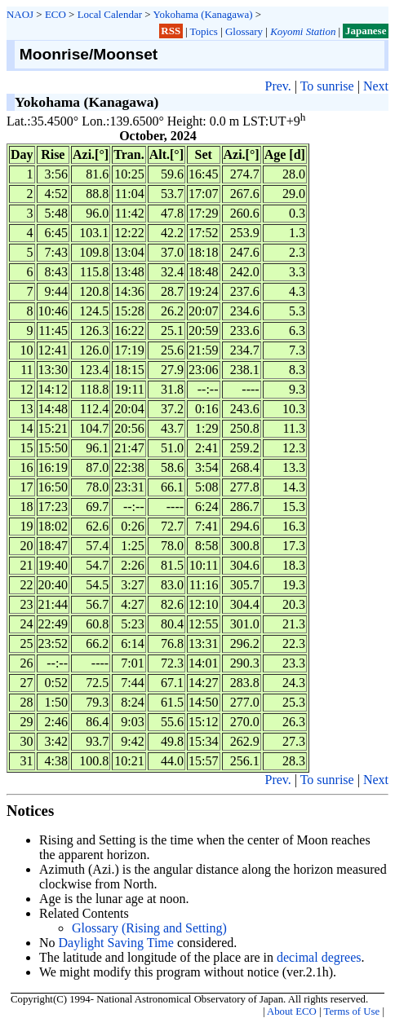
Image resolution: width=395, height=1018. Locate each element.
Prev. (277, 86)
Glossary (244, 31)
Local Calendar (110, 14)
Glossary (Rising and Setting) (149, 928)
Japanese (365, 31)
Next (375, 86)
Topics (204, 31)
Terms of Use (351, 1011)
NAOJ (20, 14)
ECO (55, 14)
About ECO (292, 1011)
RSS (170, 31)
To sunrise (327, 86)
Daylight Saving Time (116, 943)
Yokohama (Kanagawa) (202, 14)
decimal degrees (319, 957)
